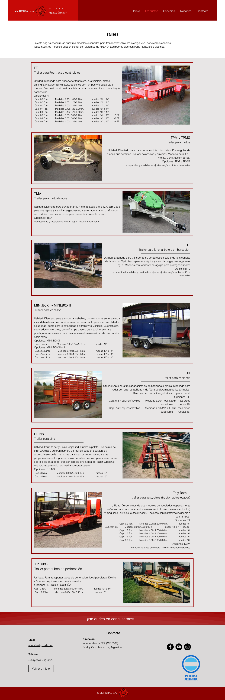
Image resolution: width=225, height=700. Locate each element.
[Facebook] (170, 646)
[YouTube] (178, 646)
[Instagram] (187, 646)
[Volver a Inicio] (40, 668)
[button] (156, 95)
